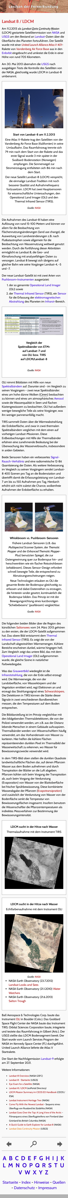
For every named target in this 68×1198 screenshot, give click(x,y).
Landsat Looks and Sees (23, 985)
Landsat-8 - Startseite (19, 1080)
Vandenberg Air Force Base (32, 49)
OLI (18, 1019)
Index (26, 1182)
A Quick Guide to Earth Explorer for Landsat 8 (31, 1124)
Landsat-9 (47, 1058)
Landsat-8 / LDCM (18, 1088)
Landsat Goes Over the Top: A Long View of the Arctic (35, 1112)
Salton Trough (17, 1001)
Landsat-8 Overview (19, 1075)
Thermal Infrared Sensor (29, 293)
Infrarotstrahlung (12, 675)
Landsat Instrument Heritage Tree (25, 1100)
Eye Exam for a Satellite (20, 1084)
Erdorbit (7, 53)
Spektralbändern (12, 386)
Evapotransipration (49, 790)
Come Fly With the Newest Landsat (26, 1104)
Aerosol (59, 398)
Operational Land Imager (45, 285)
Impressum (47, 1187)
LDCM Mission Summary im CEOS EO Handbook (33, 1092)
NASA (55, 32)
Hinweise (41, 1182)
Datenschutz (24, 1187)
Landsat (40, 36)
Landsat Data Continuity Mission (24, 1128)
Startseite (10, 1182)
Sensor (62, 293)
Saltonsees (23, 627)
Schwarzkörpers (54, 691)
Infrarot (49, 301)
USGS (5, 36)
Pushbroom (9, 279)
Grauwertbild (21, 671)
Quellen (59, 1182)
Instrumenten (25, 279)
